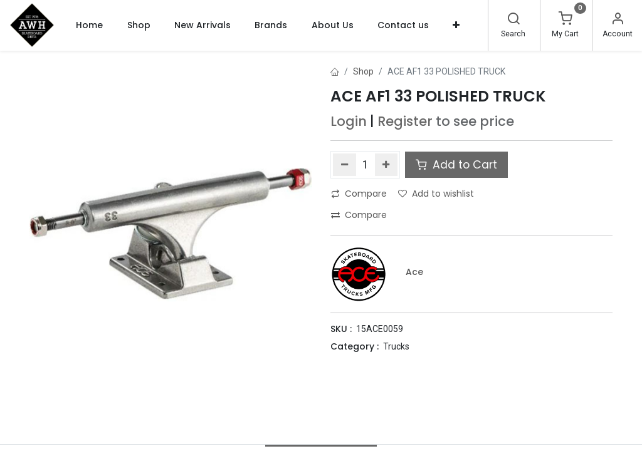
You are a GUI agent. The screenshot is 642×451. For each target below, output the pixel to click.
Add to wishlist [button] (436, 193)
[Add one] (386, 164)
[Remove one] (344, 164)
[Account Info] (617, 20)
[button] (456, 25)
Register (405, 121)
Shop (363, 71)
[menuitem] (89, 25)
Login (348, 121)
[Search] (513, 20)
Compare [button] (359, 193)
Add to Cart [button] (456, 164)
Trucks (396, 346)
